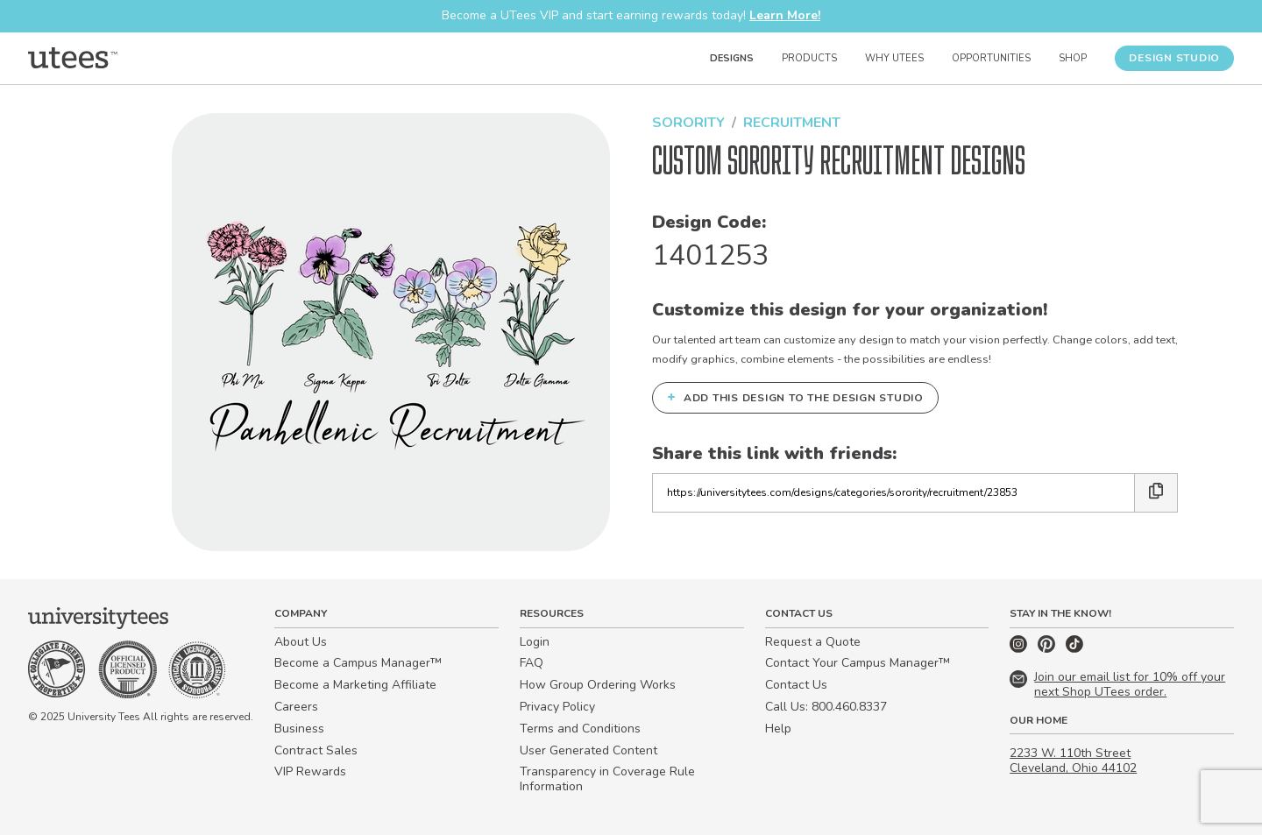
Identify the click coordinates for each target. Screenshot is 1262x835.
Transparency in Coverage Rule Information (607, 779)
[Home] (72, 57)
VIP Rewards (310, 771)
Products (809, 58)
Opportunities (991, 58)
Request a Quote (813, 641)
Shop (1073, 58)
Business (299, 728)
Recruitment (791, 122)
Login (534, 641)
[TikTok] (1074, 648)
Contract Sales (316, 750)
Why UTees (894, 58)
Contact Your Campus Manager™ (857, 663)
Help (778, 728)
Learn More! (784, 15)
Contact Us (796, 684)
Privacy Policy (557, 706)
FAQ (531, 663)
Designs (732, 58)
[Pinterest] (1048, 648)
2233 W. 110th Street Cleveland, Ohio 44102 (1073, 760)
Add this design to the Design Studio (795, 397)
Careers (296, 706)
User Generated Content (588, 750)
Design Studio (1174, 58)
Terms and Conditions (580, 728)
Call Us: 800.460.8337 (826, 706)
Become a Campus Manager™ (358, 663)
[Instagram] (1020, 648)
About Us (300, 641)
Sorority (688, 122)
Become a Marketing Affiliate (355, 684)
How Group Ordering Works (598, 684)
